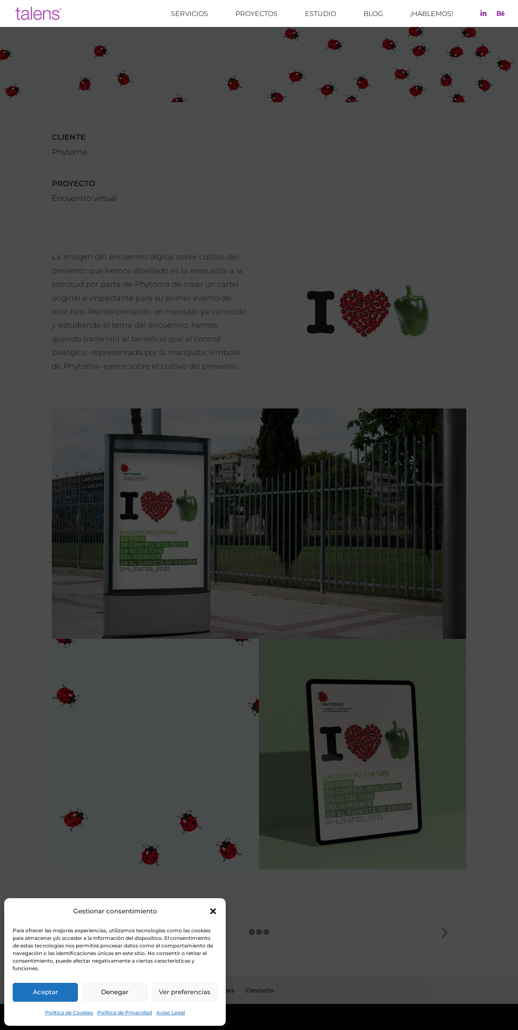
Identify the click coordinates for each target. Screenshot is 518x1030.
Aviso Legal (170, 1012)
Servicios (189, 14)
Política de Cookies (69, 1012)
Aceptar (45, 992)
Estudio (320, 14)
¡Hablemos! (431, 14)
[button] (213, 911)
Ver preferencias (185, 992)
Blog (373, 14)
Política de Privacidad (124, 1012)
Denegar (114, 992)
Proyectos (256, 14)
